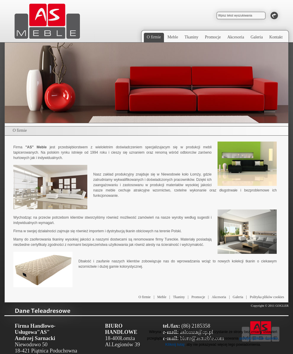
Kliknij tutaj (175, 344)
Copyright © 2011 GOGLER (270, 305)
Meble (161, 297)
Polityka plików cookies (267, 297)
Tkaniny (179, 297)
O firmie (145, 297)
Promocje (198, 297)
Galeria (238, 297)
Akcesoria (219, 297)
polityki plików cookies (258, 338)
